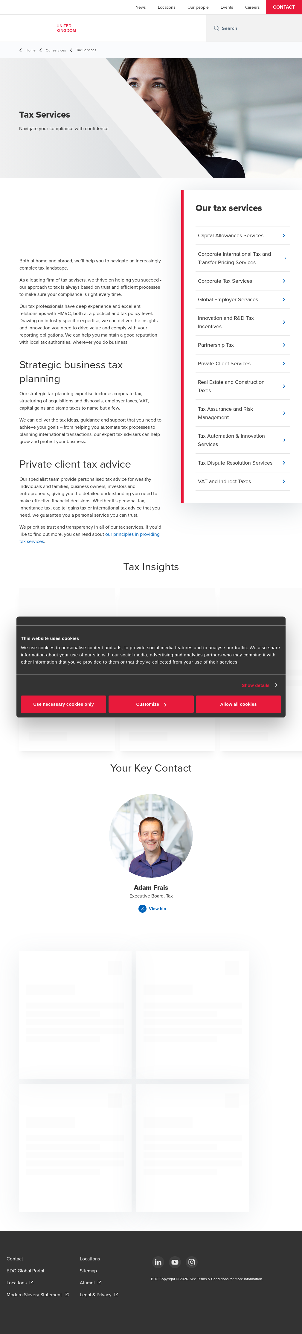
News (140, 7)
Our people (198, 7)
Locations (167, 7)
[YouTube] (175, 1262)
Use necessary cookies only (63, 704)
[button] (284, 7)
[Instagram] (191, 1262)
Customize (151, 704)
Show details (256, 684)
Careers (252, 7)
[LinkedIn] (158, 1262)
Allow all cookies (238, 704)
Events (227, 7)
